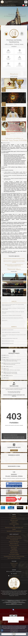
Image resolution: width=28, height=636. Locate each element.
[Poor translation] (15, 616)
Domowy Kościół (14, 539)
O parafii (14, 516)
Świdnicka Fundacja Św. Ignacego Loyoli (14, 527)
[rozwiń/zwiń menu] (25, 2)
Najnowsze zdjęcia (14, 270)
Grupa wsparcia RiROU (14, 554)
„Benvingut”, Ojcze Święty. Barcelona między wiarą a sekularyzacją (12, 317)
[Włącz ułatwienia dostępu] (26, 5)
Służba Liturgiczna (14, 543)
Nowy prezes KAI (4, 320)
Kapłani (14, 529)
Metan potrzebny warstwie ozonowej (8, 340)
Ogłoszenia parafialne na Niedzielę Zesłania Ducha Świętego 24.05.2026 (14, 261)
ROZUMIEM (14, 634)
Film (14, 525)
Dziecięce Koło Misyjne (14, 541)
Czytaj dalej (14, 450)
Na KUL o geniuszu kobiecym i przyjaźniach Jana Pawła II (11, 332)
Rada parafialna (14, 550)
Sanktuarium (14, 518)
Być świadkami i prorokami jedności (7, 329)
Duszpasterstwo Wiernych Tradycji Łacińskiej (14, 556)
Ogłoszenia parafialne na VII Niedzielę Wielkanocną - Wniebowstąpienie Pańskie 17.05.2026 (14, 265)
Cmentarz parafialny (14, 524)
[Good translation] (11, 616)
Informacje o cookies (14, 631)
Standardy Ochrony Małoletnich (14, 531)
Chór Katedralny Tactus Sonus (14, 536)
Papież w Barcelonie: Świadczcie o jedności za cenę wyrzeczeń (11, 315)
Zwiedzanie (14, 522)
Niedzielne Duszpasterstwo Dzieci (14, 538)
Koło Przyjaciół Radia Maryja (14, 558)
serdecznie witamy (14, 22)
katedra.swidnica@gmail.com (6, 5)
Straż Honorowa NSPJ (14, 545)
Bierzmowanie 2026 (11, 104)
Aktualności (14, 75)
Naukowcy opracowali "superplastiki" (8, 343)
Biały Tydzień (9, 89)
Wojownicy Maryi (14, 552)
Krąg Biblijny (14, 549)
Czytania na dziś (14, 563)
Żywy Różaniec (14, 547)
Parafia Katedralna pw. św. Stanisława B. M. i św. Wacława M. (13, 1)
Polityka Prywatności (14, 629)
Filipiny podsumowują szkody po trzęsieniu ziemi (9, 338)
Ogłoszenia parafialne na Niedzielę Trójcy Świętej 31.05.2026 (14, 139)
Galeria (14, 566)
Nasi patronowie (14, 520)
